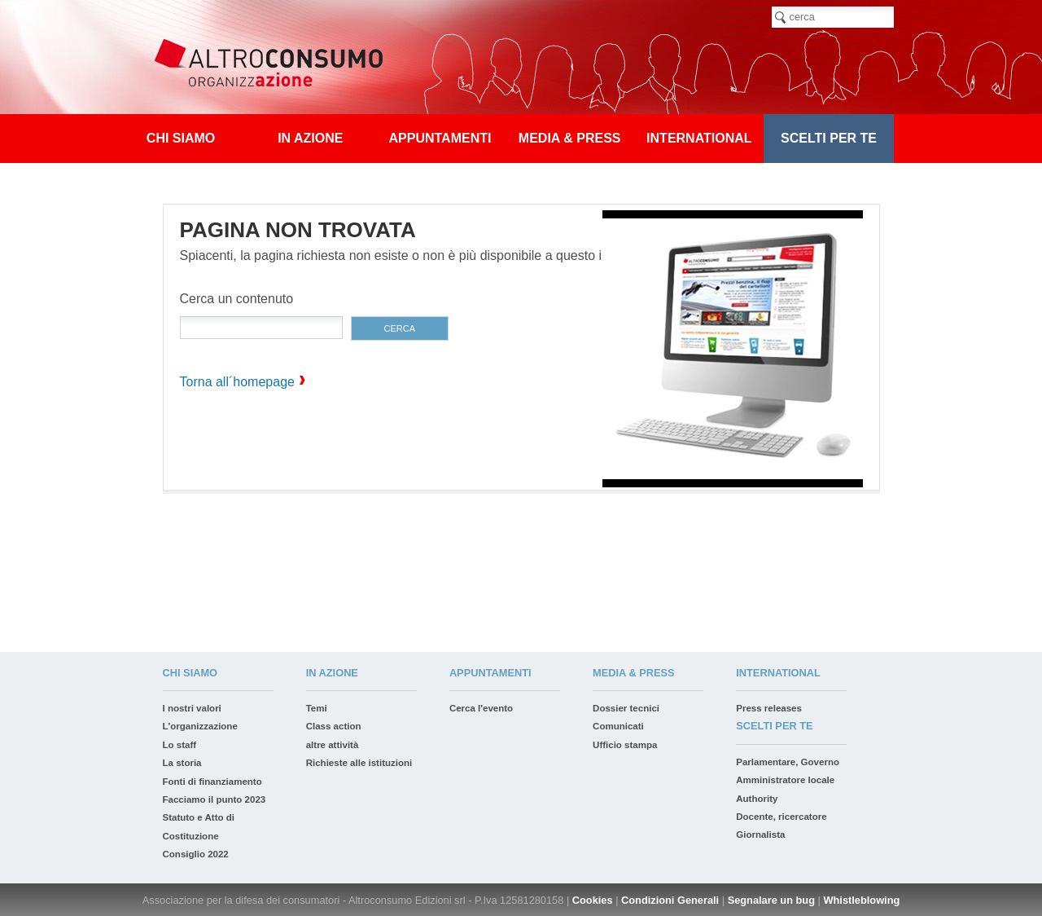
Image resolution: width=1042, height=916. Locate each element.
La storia (182, 763)
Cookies (592, 900)
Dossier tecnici (626, 708)
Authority (756, 799)
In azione (310, 138)
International (698, 138)
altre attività (332, 745)
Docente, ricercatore (781, 816)
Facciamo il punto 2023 (214, 799)
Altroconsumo (275, 65)
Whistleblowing (861, 900)
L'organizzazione (200, 726)
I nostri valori (192, 708)
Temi (316, 708)
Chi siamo (181, 138)
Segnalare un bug (771, 900)
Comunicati (618, 726)
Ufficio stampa (625, 745)
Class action (333, 726)
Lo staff (180, 745)
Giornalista (760, 834)
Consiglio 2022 (196, 854)
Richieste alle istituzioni (359, 763)
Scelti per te (829, 138)
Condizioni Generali (670, 900)
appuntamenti (440, 138)
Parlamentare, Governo (787, 762)
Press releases (769, 708)
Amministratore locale (785, 780)
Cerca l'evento (481, 708)
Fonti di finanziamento (212, 781)
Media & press (570, 138)
